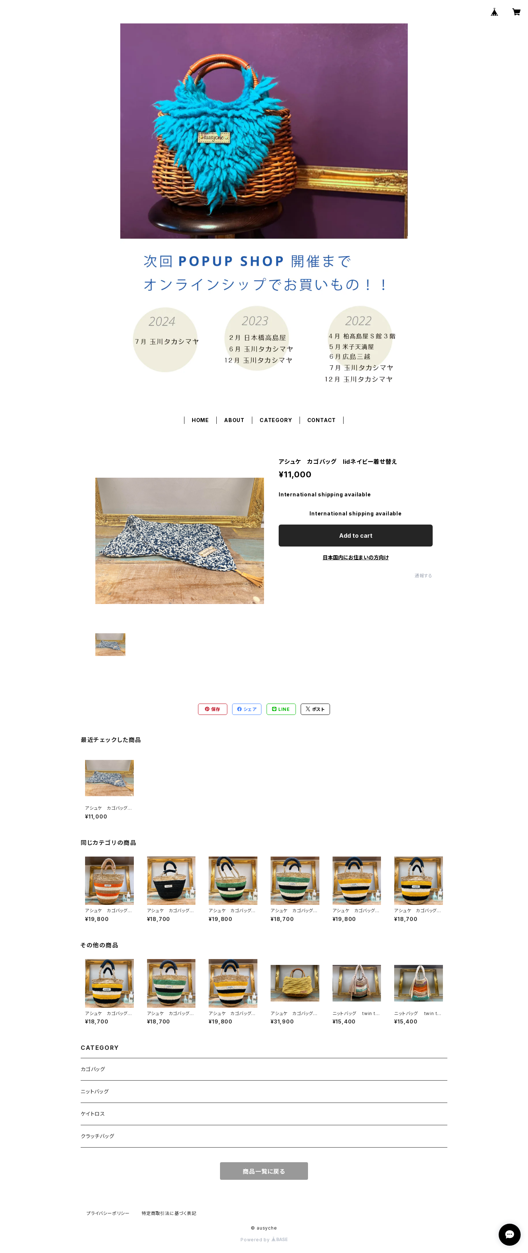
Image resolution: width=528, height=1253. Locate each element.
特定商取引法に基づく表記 (169, 1213)
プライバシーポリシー (108, 1213)
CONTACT (321, 420)
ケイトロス (93, 1114)
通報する (424, 575)
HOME (200, 420)
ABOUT (234, 420)
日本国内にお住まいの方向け (356, 557)
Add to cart (356, 535)
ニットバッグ (95, 1091)
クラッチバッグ (97, 1136)
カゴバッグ (93, 1069)
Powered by (264, 1239)
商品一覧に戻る (264, 1171)
